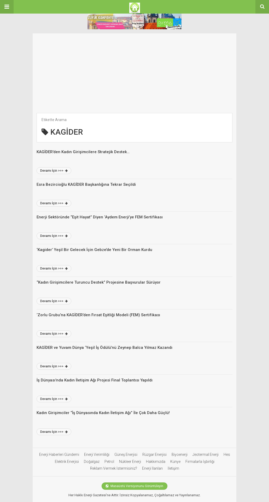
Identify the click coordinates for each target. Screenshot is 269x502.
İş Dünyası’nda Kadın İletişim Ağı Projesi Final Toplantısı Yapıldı (95, 380)
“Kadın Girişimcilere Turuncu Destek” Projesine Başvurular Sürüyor (99, 282)
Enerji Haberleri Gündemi (59, 454)
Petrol (109, 461)
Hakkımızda (155, 461)
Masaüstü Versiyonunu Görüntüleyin (134, 486)
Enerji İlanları (152, 468)
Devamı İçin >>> (54, 170)
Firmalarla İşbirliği (199, 461)
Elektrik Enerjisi (67, 461)
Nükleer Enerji (130, 461)
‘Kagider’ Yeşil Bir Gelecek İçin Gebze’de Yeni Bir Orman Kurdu (94, 249)
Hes (227, 454)
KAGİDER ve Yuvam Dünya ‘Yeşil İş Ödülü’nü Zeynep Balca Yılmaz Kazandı (104, 347)
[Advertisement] (134, 69)
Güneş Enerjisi (125, 454)
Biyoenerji (180, 454)
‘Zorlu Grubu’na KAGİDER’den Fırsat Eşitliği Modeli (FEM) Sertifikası (98, 315)
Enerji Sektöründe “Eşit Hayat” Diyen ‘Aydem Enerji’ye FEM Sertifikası (100, 217)
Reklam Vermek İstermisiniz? (113, 468)
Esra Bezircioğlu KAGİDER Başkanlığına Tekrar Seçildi (86, 184)
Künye (175, 461)
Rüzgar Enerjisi (154, 454)
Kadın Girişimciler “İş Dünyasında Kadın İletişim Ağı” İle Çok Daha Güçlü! (103, 412)
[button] (7, 7)
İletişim (173, 468)
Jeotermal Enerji (205, 454)
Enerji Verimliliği (96, 454)
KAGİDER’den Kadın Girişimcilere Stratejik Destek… (83, 152)
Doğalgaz (92, 461)
